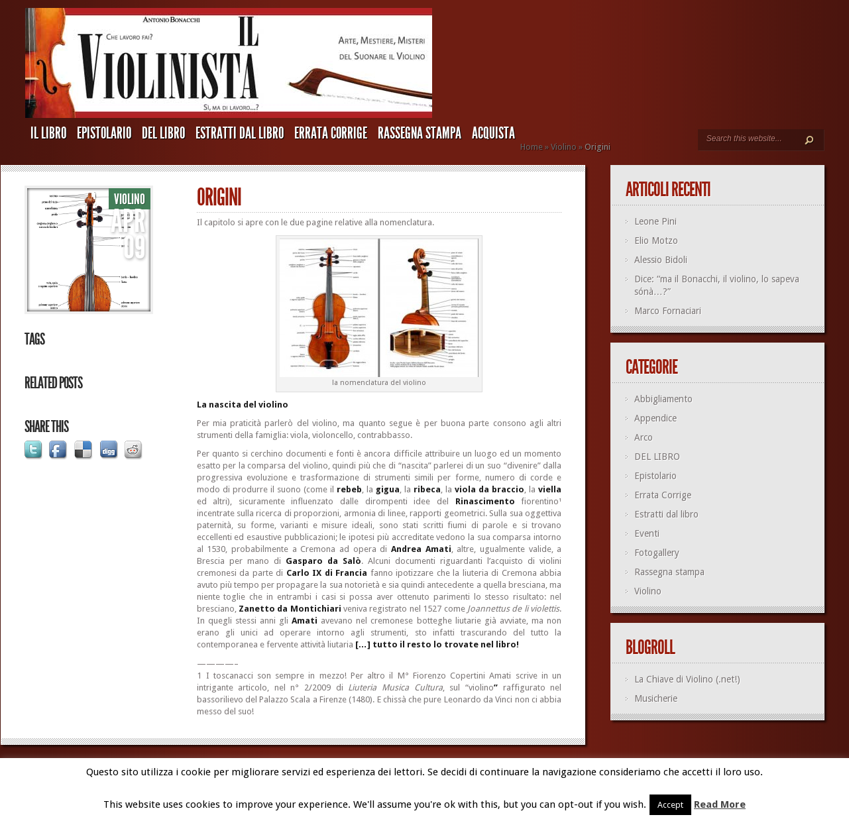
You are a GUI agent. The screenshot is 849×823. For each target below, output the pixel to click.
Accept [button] (670, 805)
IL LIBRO (48, 133)
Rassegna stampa (419, 133)
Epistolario (104, 133)
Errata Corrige (330, 133)
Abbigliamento (663, 399)
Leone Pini (655, 221)
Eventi (646, 533)
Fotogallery (656, 552)
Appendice (655, 418)
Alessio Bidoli (660, 259)
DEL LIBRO (163, 133)
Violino (564, 147)
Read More (720, 804)
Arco (643, 437)
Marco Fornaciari (667, 310)
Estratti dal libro (240, 133)
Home (531, 147)
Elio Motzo (656, 240)
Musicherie (655, 698)
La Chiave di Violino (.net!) (687, 679)
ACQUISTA (493, 133)
